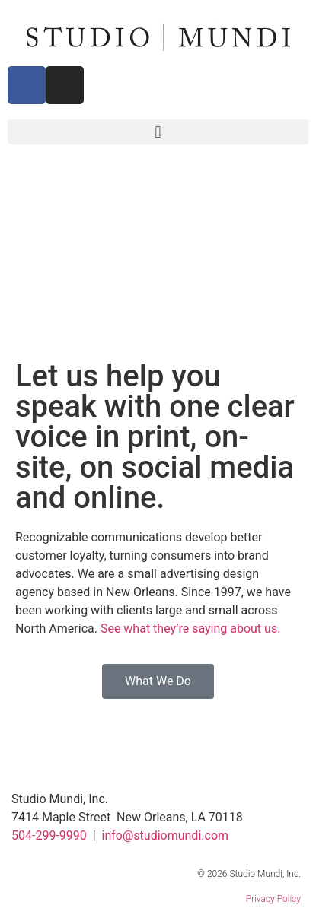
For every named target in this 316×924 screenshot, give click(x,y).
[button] (158, 131)
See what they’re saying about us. (190, 628)
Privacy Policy (273, 899)
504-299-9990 (49, 835)
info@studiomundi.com (165, 835)
